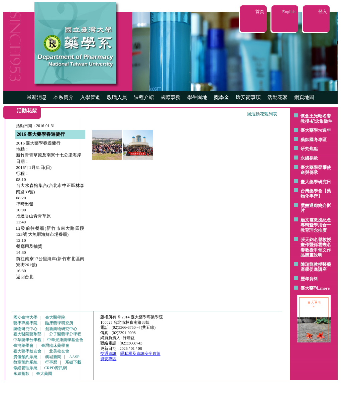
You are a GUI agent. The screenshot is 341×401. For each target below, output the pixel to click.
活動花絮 (277, 97)
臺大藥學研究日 (316, 181)
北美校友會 (59, 351)
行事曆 (51, 362)
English (289, 11)
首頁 (259, 11)
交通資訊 (108, 353)
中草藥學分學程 (27, 339)
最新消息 (37, 97)
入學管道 (90, 97)
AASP (74, 357)
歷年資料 (309, 278)
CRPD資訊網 (55, 368)
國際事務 (170, 97)
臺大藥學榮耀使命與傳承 (316, 170)
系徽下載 (73, 362)
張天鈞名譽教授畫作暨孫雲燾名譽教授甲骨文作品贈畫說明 (316, 247)
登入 (322, 11)
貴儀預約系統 (25, 357)
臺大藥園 (44, 373)
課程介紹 (144, 97)
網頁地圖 (304, 97)
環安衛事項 (248, 97)
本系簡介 (63, 97)
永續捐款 (309, 158)
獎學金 (221, 97)
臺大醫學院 (55, 317)
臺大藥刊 (309, 288)
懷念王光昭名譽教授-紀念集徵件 (316, 118)
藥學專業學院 (25, 323)
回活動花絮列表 (262, 113)
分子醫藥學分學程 (65, 334)
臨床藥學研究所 (59, 323)
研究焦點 (309, 148)
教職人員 (117, 97)
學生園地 (197, 97)
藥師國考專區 (314, 139)
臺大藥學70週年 (316, 130)
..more (324, 288)
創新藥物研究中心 (61, 328)
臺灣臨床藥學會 (55, 345)
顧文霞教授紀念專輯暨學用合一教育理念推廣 (316, 225)
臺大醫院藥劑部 (27, 334)
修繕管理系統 (25, 368)
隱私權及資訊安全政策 (140, 353)
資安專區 (108, 359)
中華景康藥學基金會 (65, 339)
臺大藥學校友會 (27, 351)
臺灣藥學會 (23, 345)
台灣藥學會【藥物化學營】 (316, 193)
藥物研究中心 (25, 328)
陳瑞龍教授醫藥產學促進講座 (316, 267)
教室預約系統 (25, 362)
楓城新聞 (53, 357)
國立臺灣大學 (25, 317)
